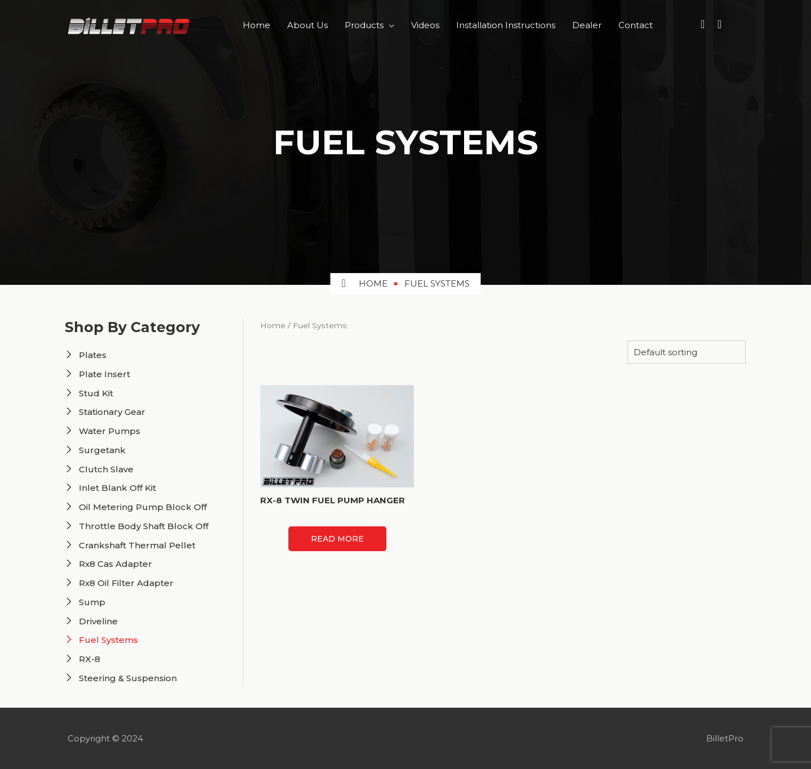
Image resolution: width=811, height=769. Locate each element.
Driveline (98, 621)
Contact (635, 25)
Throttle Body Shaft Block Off (143, 526)
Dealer (586, 25)
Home (256, 25)
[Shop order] (686, 352)
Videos (425, 25)
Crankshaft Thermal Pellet (137, 545)
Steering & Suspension (128, 678)
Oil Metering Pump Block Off (143, 507)
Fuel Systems (108, 639)
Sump (92, 602)
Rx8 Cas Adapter (115, 563)
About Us (307, 25)
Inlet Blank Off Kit (117, 487)
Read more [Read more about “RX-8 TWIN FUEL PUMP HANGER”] (337, 539)
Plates (92, 355)
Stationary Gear (112, 411)
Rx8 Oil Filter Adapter (126, 583)
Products (364, 25)
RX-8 (89, 659)
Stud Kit (96, 393)
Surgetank (102, 450)
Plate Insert (104, 374)
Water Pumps (109, 431)
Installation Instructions (505, 25)
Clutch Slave (106, 469)
